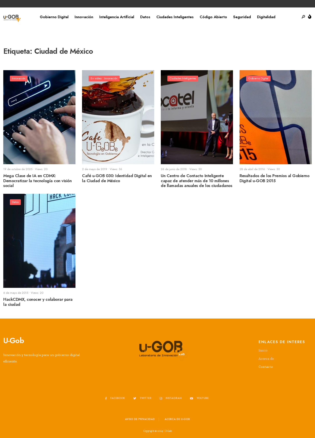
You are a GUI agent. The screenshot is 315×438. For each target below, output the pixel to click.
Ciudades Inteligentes (175, 17)
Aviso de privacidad (140, 419)
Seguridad (242, 17)
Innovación (84, 17)
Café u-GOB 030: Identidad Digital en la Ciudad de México (117, 178)
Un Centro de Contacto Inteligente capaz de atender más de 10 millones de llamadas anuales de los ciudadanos (196, 181)
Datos (145, 17)
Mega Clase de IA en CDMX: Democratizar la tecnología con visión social (37, 181)
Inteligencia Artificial (116, 17)
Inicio (263, 350)
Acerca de (266, 358)
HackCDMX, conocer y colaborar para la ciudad (38, 301)
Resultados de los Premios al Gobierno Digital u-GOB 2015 (274, 178)
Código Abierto (213, 17)
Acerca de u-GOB (177, 419)
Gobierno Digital (54, 17)
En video (96, 78)
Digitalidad (266, 17)
